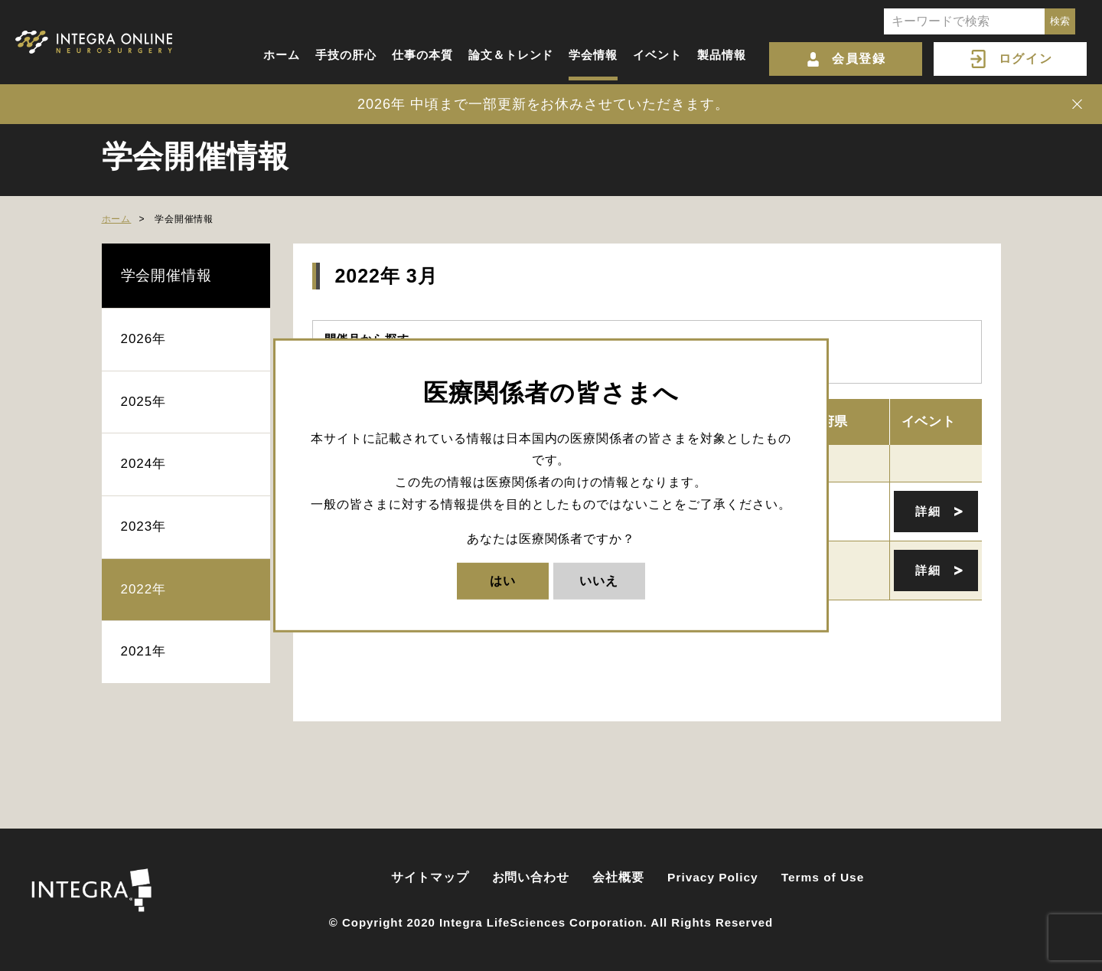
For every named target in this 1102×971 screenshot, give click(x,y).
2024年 (144, 463)
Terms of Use (823, 877)
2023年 (144, 526)
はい (503, 580)
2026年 (144, 339)
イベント (657, 54)
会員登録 (858, 58)
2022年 (144, 589)
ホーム (281, 54)
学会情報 (593, 54)
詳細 (928, 511)
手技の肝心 (346, 54)
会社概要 (618, 877)
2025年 (144, 401)
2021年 (144, 651)
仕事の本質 (422, 54)
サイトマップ (430, 877)
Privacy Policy (712, 877)
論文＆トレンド (511, 54)
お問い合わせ (531, 877)
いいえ (598, 580)
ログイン (1025, 58)
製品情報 (721, 54)
